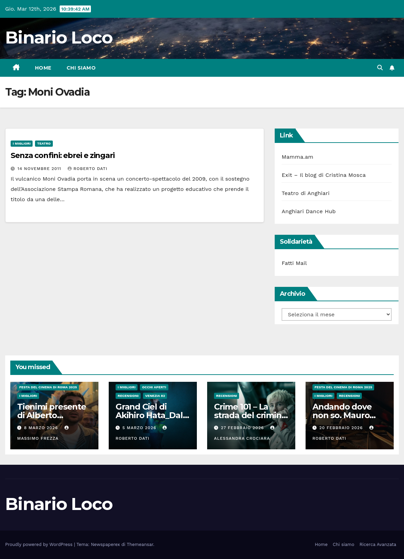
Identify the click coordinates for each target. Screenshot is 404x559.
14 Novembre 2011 (40, 168)
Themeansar (140, 544)
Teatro (44, 143)
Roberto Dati (87, 168)
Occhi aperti (154, 387)
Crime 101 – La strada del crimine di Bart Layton (250, 415)
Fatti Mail (294, 263)
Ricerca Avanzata (377, 544)
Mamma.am (297, 157)
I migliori (22, 143)
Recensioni (128, 396)
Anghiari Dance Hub (309, 211)
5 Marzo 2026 (140, 427)
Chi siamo (81, 68)
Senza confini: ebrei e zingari (63, 155)
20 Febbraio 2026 (342, 427)
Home (43, 68)
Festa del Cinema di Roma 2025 (48, 387)
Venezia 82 (155, 396)
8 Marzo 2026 (42, 427)
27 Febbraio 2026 (243, 427)
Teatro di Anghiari (306, 193)
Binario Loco (59, 37)
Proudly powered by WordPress (39, 544)
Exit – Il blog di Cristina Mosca (324, 175)
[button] (380, 67)
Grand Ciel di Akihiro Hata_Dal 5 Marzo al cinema (152, 415)
